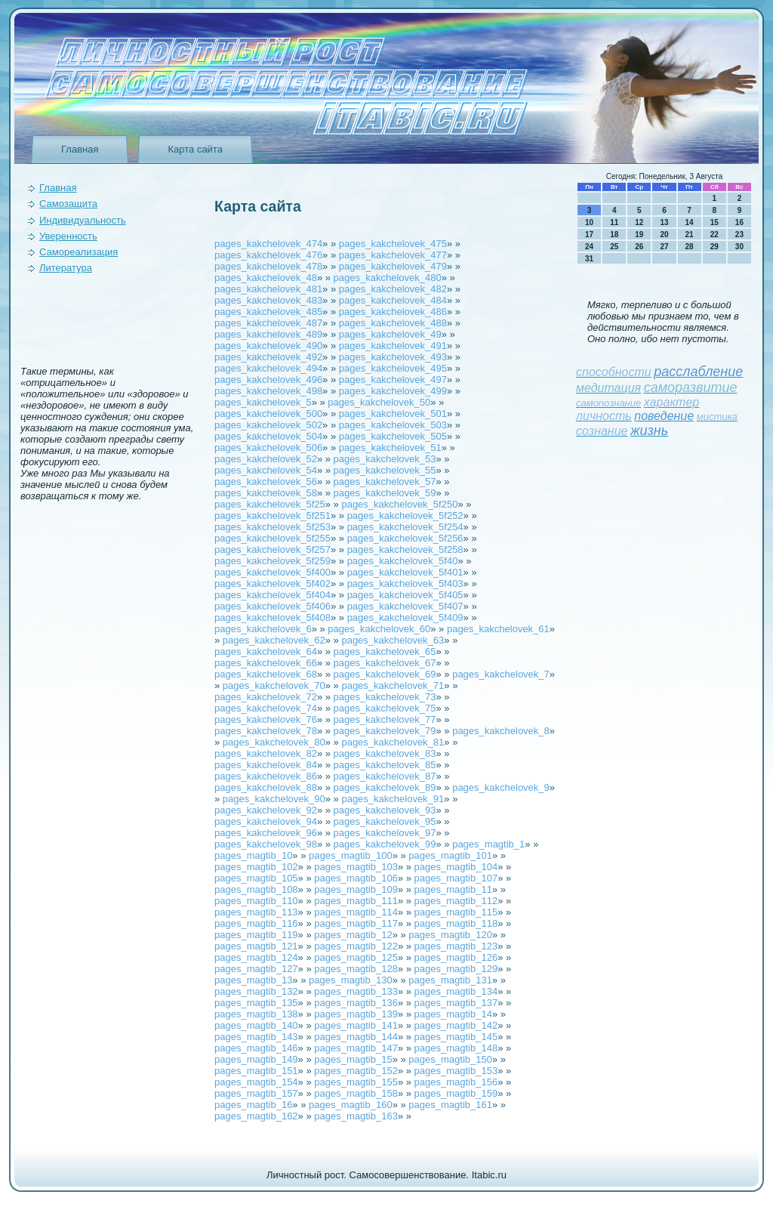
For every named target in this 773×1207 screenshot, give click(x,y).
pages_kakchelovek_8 (501, 730)
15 (714, 222)
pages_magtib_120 (450, 934)
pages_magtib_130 (351, 980)
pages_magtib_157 (256, 1093)
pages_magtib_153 (456, 1070)
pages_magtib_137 (456, 1002)
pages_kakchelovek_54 (265, 470)
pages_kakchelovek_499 (393, 391)
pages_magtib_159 (456, 1093)
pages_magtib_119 (256, 934)
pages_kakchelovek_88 (265, 787)
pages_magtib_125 (356, 957)
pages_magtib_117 (356, 923)
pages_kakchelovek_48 (265, 277)
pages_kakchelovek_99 (385, 844)
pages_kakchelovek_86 (265, 776)
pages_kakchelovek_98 (265, 844)
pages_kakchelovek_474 (268, 243)
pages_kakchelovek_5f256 (405, 538)
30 (739, 246)
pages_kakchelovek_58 (265, 493)
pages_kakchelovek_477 (393, 255)
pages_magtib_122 (356, 946)
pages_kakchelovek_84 (265, 764)
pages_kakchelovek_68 (265, 674)
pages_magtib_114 (356, 912)
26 (639, 246)
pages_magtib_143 (256, 1036)
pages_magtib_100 (351, 855)
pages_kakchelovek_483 (268, 300)
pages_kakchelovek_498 (268, 391)
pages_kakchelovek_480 (388, 277)
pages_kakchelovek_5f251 (272, 515)
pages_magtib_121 (256, 946)
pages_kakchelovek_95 (385, 821)
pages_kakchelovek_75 (385, 708)
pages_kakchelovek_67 (385, 662)
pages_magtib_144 (356, 1036)
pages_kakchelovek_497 (393, 379)
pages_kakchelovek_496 (268, 379)
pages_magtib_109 (356, 889)
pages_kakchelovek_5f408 (272, 617)
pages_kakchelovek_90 (274, 798)
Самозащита (68, 203)
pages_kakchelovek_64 (265, 651)
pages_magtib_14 (453, 1014)
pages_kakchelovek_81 (392, 742)
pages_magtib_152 (356, 1070)
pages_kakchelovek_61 (498, 628)
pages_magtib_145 (456, 1036)
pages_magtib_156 (456, 1082)
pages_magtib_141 (356, 1025)
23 (739, 234)
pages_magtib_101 (450, 855)
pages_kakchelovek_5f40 (402, 560)
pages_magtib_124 (256, 957)
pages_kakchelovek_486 (393, 311)
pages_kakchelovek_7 (501, 674)
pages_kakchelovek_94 (265, 821)
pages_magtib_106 (356, 878)
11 (614, 222)
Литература (65, 267)
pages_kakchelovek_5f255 (272, 538)
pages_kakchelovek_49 (390, 334)
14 (689, 222)
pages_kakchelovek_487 (268, 323)
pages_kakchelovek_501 (393, 413)
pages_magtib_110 (256, 900)
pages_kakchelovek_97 (385, 832)
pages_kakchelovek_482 (393, 289)
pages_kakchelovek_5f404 (272, 594)
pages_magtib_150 (450, 1059)
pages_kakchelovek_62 (274, 640)
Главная (79, 149)
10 (589, 222)
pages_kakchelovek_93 (385, 810)
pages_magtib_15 (353, 1059)
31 (589, 259)
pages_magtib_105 (256, 878)
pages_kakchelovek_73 (385, 696)
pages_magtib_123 (456, 946)
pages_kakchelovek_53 (385, 459)
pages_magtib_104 (456, 866)
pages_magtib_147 (356, 1048)
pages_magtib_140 (256, 1025)
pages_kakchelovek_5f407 (405, 606)
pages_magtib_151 (256, 1070)
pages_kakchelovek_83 (385, 753)
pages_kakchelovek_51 (390, 447)
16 (739, 222)
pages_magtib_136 (356, 1002)
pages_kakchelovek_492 (268, 357)
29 (714, 246)
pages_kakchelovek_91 (392, 798)
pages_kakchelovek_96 (265, 832)
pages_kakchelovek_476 (268, 255)
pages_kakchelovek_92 (265, 810)
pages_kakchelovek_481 (268, 289)
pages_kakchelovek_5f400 (272, 572)
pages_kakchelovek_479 (393, 266)
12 (639, 222)
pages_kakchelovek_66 (265, 662)
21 (689, 234)
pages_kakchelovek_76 (265, 719)
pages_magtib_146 (256, 1048)
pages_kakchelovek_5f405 (405, 594)
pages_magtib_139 (356, 1014)
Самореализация (78, 252)
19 (639, 234)
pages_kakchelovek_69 (385, 674)
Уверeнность (68, 236)
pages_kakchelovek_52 (265, 459)
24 (589, 246)
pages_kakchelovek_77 (385, 719)
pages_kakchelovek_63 (392, 640)
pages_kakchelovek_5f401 (405, 572)
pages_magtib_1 (488, 844)
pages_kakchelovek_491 (393, 345)
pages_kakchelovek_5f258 (405, 549)
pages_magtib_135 (256, 1002)
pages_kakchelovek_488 (393, 323)
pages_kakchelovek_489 (268, 334)
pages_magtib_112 (456, 900)
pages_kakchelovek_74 (265, 708)
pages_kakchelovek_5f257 (272, 549)
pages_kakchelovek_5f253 (272, 526)
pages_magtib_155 (356, 1082)
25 (614, 246)
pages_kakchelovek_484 (393, 300)
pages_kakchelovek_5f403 (405, 583)
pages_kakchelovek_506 (268, 447)
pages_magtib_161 (450, 1104)
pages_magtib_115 (456, 912)
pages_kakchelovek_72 (265, 696)
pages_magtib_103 (356, 866)
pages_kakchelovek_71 (392, 685)
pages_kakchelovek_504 (268, 436)
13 (664, 222)
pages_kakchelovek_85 (385, 764)
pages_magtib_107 (456, 878)
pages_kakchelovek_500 (268, 413)
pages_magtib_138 (256, 1014)
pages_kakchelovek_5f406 (272, 606)
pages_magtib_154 (256, 1082)
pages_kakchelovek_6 (263, 628)
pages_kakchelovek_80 (274, 742)
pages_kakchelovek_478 (268, 266)
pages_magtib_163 (356, 1116)
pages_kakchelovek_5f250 (399, 504)
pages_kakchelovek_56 (265, 481)
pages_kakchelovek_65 (385, 651)
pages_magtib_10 (253, 855)
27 (664, 246)
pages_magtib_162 (256, 1116)
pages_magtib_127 (256, 968)
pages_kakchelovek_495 (393, 368)
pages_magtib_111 (356, 900)
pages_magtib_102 (256, 866)
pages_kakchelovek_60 (379, 628)
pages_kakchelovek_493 (393, 357)
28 (689, 246)
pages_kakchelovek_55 (385, 470)
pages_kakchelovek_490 (268, 345)
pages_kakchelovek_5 (263, 402)
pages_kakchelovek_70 (274, 685)
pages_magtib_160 (351, 1104)
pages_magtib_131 (450, 980)
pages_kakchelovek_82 (265, 753)
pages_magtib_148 (456, 1048)
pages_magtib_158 (356, 1093)
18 (614, 234)
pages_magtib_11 (453, 889)
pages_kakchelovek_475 (393, 243)
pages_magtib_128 (356, 968)
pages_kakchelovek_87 (385, 776)
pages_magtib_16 (253, 1104)
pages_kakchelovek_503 (393, 425)
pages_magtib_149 (256, 1059)
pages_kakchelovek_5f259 (272, 560)
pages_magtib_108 (256, 889)
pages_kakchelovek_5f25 (269, 504)
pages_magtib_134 (456, 991)
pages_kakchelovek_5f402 (272, 583)
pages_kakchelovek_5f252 (405, 515)
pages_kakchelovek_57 (385, 481)
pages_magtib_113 (256, 912)
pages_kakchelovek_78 (265, 730)
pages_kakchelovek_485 (268, 311)
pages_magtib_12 (353, 934)
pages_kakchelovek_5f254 (405, 526)
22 (714, 234)
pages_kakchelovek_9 (501, 787)
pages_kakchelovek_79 (385, 730)
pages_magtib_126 (456, 957)
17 (589, 234)
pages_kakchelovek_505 (393, 436)
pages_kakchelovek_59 (385, 493)
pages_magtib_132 (256, 991)
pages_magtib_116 (256, 923)
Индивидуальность (82, 220)
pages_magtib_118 (456, 923)
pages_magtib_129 (456, 968)
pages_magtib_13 (253, 980)
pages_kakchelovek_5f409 (405, 617)
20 (664, 234)
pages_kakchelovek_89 (385, 787)
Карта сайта (195, 149)
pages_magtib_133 (356, 991)
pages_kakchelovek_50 (379, 402)
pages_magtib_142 (456, 1025)
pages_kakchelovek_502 (268, 425)
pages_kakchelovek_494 (268, 368)
